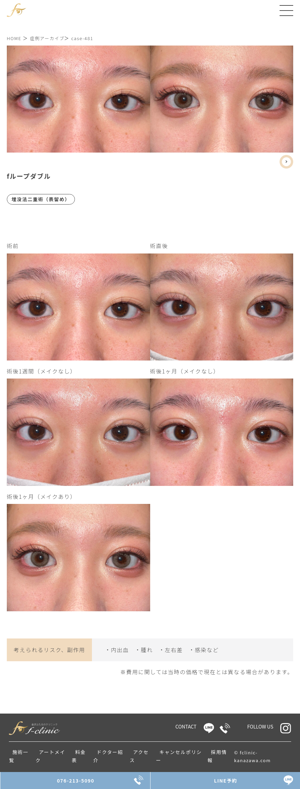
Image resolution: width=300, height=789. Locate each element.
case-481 (82, 38)
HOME (14, 38)
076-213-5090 (75, 780)
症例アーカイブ (47, 38)
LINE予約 (225, 780)
